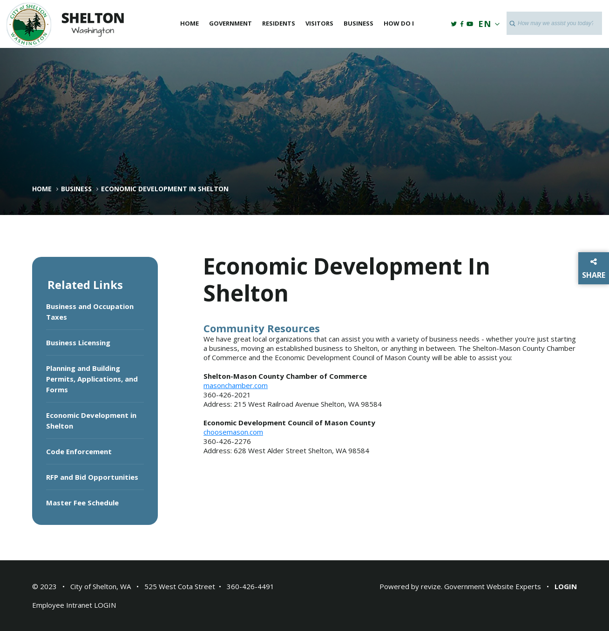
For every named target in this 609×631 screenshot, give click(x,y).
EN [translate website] (487, 23)
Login (566, 586)
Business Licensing (78, 342)
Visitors (319, 23)
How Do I (399, 23)
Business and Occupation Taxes (90, 312)
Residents (278, 23)
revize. (431, 586)
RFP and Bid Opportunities (92, 477)
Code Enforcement (79, 451)
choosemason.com (233, 431)
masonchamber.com (235, 385)
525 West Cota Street (179, 586)
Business (358, 23)
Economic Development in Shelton (91, 420)
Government (230, 23)
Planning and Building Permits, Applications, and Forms (92, 378)
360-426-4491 (250, 586)
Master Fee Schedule (82, 502)
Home (189, 23)
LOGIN (105, 605)
